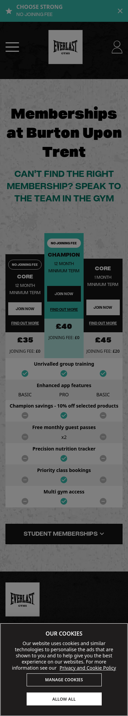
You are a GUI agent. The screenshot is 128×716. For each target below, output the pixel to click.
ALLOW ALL (64, 699)
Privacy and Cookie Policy (87, 668)
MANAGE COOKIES (64, 680)
